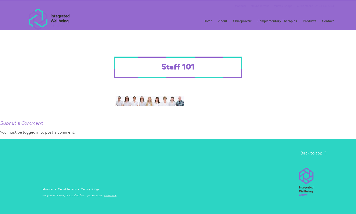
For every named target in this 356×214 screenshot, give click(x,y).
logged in (31, 132)
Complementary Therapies (277, 21)
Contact (328, 21)
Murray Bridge (283, 6)
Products (309, 21)
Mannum (240, 6)
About (222, 21)
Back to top (313, 153)
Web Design (110, 195)
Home (208, 21)
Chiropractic (242, 21)
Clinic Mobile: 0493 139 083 (315, 6)
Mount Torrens (260, 6)
